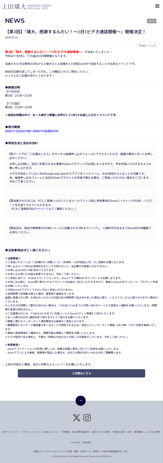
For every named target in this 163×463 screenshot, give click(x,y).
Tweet (142, 45)
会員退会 (86, 442)
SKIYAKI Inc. (106, 456)
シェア (152, 45)
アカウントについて (31, 432)
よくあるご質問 (151, 432)
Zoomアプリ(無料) (72, 278)
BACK (151, 21)
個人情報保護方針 (80, 432)
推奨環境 (20, 332)
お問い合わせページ (94, 305)
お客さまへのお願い (100, 432)
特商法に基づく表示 (122, 432)
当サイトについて (11, 432)
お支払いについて (51, 432)
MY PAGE (75, 442)
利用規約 (66, 432)
